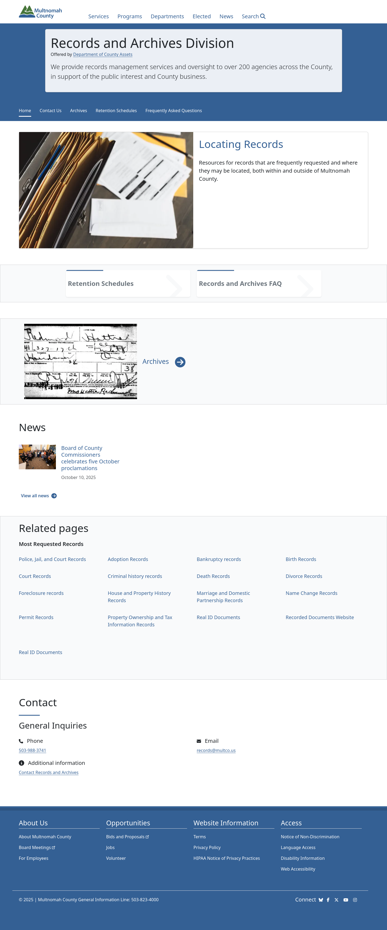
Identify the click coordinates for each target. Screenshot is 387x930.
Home (25, 110)
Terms (200, 837)
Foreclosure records (41, 593)
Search (250, 16)
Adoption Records (128, 559)
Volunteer (116, 858)
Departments (167, 16)
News (226, 16)
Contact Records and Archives (48, 772)
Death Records (213, 576)
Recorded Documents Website (320, 617)
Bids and (128, 837)
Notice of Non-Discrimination (310, 837)
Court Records (35, 576)
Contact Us (51, 110)
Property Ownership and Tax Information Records (140, 621)
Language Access (298, 847)
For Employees (33, 858)
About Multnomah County (45, 837)
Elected (202, 16)
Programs (129, 16)
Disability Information (303, 858)
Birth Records (301, 559)
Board (37, 847)
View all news (35, 496)
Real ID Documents (218, 617)
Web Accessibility (298, 869)
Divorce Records (304, 576)
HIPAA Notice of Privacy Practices (227, 858)
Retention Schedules (116, 110)
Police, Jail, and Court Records (52, 559)
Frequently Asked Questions (173, 110)
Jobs (110, 847)
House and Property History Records (139, 597)
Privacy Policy (207, 847)
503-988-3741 (32, 750)
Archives (78, 110)
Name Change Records (312, 593)
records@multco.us (216, 750)
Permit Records (36, 617)
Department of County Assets (102, 54)
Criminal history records (135, 576)
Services (98, 16)
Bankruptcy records (219, 559)
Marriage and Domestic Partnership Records (223, 597)
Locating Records (241, 144)
